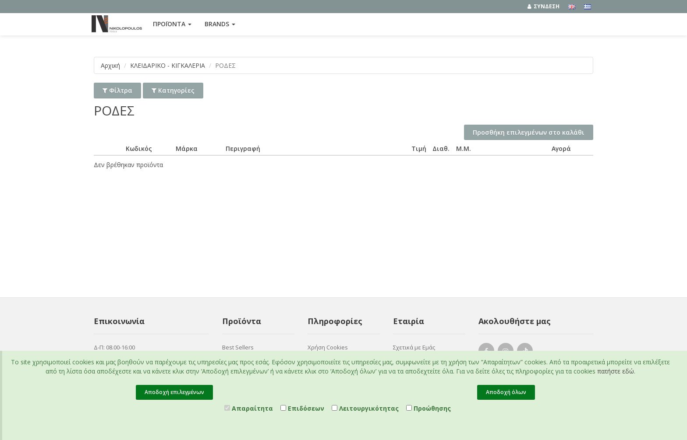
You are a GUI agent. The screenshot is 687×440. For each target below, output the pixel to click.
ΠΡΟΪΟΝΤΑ (172, 24)
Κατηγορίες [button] (173, 90)
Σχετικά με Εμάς (414, 347)
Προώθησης (428, 408)
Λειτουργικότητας (365, 408)
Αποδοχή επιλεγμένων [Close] (174, 392)
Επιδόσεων (302, 408)
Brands (220, 24)
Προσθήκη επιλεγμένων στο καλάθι (528, 132)
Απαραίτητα (248, 408)
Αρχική (110, 65)
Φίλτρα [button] (117, 90)
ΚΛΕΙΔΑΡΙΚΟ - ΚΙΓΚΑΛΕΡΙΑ (167, 65)
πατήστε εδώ (615, 371)
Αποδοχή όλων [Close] (506, 392)
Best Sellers (238, 347)
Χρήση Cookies (328, 347)
